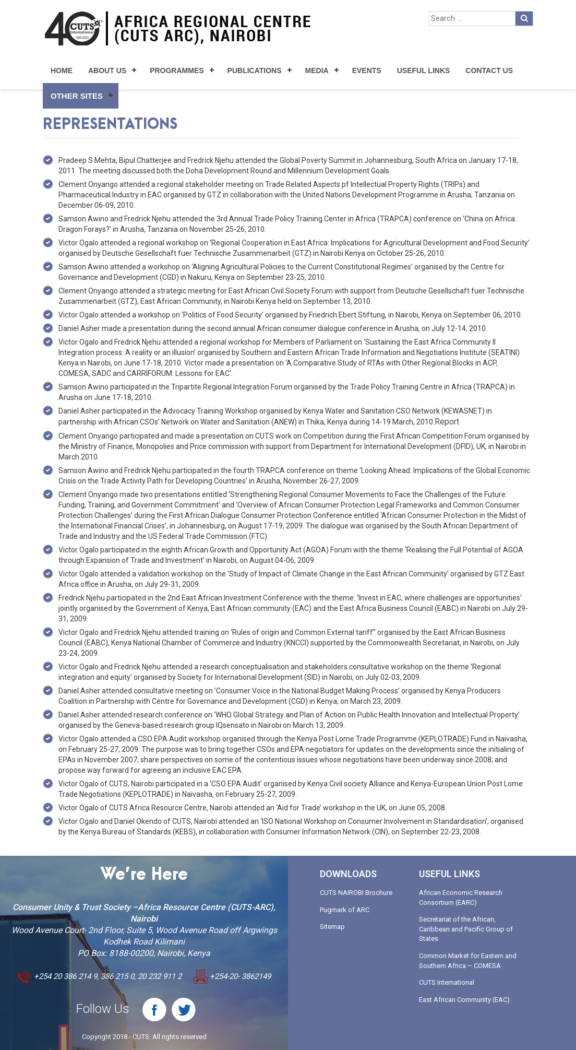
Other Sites (77, 95)
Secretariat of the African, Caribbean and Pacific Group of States (466, 928)
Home (62, 70)
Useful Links (423, 70)
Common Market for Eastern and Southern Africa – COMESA (468, 961)
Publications (254, 70)
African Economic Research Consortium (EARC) (460, 897)
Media (317, 70)
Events (366, 70)
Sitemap (332, 926)
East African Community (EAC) (464, 1000)
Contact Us (489, 70)
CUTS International (446, 982)
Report (447, 422)
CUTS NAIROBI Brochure (356, 892)
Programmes (176, 70)
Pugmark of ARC (344, 910)
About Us (107, 70)
